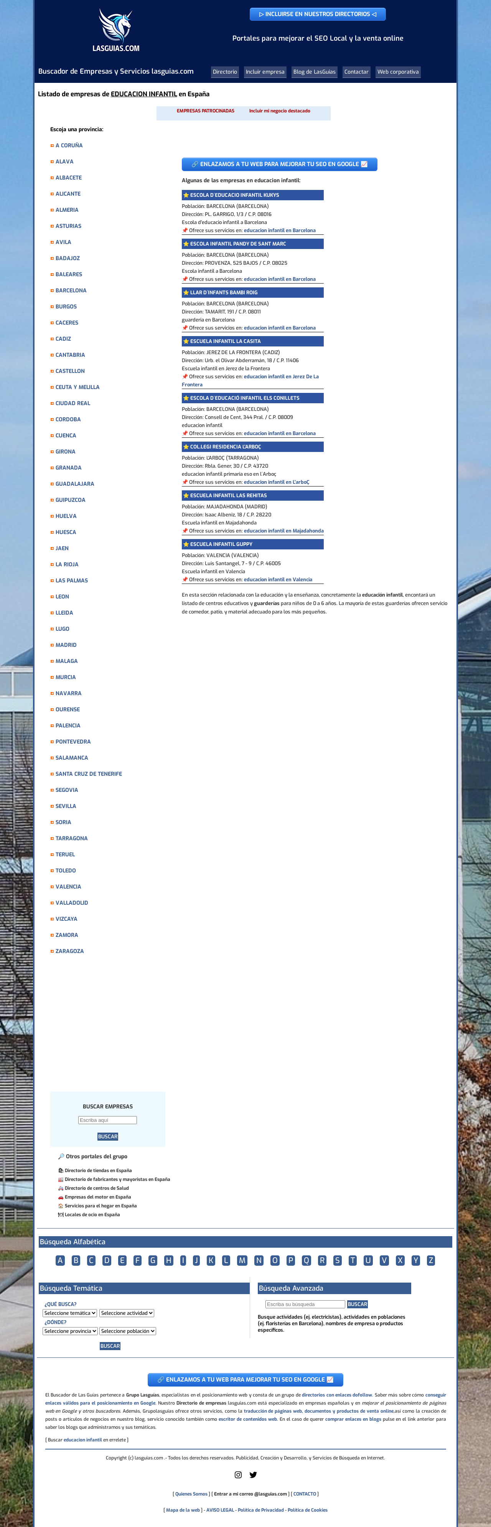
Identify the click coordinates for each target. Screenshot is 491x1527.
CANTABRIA (70, 355)
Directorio (225, 72)
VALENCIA (68, 886)
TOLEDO (66, 870)
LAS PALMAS (72, 580)
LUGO (62, 629)
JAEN (62, 548)
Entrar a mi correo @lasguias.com (250, 1494)
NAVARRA (69, 693)
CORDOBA (68, 419)
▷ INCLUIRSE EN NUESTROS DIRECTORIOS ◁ (317, 14)
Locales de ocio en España (92, 1215)
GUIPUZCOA (71, 500)
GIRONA (66, 451)
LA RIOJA (67, 564)
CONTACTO (304, 1494)
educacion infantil (83, 1440)
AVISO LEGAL (220, 1510)
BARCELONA (71, 290)
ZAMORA (67, 935)
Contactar (356, 72)
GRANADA (69, 468)
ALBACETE (69, 177)
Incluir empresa (265, 72)
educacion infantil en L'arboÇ (277, 482)
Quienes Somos (191, 1494)
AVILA (63, 242)
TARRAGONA (72, 838)
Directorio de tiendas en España (98, 1171)
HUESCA (66, 532)
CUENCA (66, 435)
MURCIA (66, 677)
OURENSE (68, 709)
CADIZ (63, 339)
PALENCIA (68, 725)
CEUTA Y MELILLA (78, 387)
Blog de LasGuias (314, 72)
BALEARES (69, 274)
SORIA (63, 822)
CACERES (67, 323)
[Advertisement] (111, 1027)
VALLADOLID (72, 903)
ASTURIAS (68, 226)
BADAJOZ (68, 258)
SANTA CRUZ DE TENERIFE (89, 774)
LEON (62, 596)
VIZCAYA (66, 919)
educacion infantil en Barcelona (280, 230)
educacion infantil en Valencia (278, 579)
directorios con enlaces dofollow (337, 1395)
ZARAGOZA (70, 951)
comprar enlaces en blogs (353, 1419)
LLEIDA (64, 613)
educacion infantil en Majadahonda (284, 531)
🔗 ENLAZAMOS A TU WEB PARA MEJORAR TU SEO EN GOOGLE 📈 (279, 164)
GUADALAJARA (75, 484)
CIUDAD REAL (73, 403)
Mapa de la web (182, 1510)
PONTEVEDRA (73, 741)
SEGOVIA (67, 790)
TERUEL (65, 854)
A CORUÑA (69, 145)
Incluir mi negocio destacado (279, 111)
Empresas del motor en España (98, 1197)
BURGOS (66, 306)
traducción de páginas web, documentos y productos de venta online (319, 1411)
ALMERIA (67, 210)
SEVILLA (66, 806)
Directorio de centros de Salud (97, 1188)
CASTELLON (70, 371)
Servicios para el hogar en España (101, 1206)
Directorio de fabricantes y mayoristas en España (117, 1179)
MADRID (66, 645)
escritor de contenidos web (248, 1419)
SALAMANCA (72, 758)
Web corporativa (398, 72)
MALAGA (67, 661)
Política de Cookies (308, 1510)
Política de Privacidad (261, 1510)
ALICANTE (68, 194)
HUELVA (66, 516)
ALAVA (65, 161)
